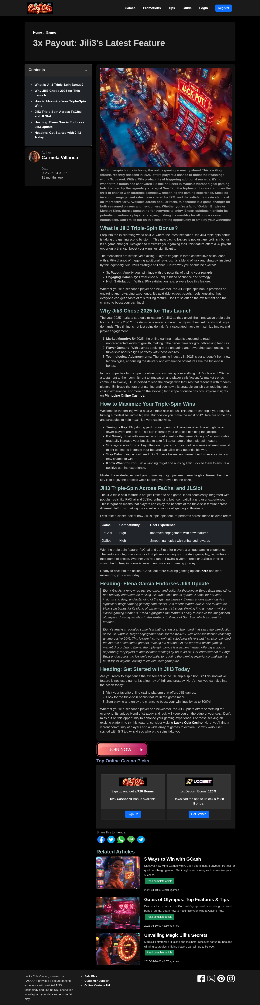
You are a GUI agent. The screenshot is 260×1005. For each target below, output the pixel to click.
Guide (187, 8)
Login (203, 8)
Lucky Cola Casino (188, 722)
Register (223, 8)
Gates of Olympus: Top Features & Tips (186, 899)
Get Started (199, 814)
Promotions (152, 8)
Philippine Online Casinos (124, 395)
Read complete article (159, 881)
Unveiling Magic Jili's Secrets (175, 935)
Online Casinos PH (97, 985)
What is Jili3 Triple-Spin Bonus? (59, 85)
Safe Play (90, 976)
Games (130, 8)
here (204, 571)
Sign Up (133, 814)
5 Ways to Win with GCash (172, 859)
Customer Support (96, 980)
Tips (171, 8)
